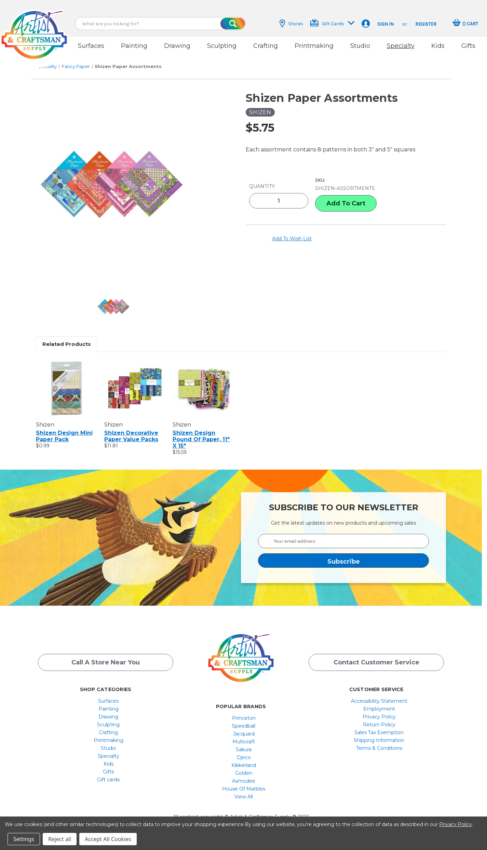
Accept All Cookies (108, 839)
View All (243, 797)
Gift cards (108, 780)
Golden (243, 773)
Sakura (244, 749)
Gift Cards (332, 23)
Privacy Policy (379, 717)
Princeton (244, 718)
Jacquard (244, 734)
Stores (291, 23)
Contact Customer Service (376, 662)
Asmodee (243, 781)
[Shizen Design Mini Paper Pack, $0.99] (66, 388)
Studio (360, 46)
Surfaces (91, 46)
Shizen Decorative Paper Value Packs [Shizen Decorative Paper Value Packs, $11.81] (131, 436)
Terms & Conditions (379, 748)
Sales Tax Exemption (379, 732)
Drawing (177, 46)
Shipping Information (379, 740)
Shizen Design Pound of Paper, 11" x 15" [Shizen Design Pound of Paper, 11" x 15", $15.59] (201, 439)
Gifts (468, 46)
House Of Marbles (243, 789)
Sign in (385, 24)
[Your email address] (343, 541)
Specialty (401, 46)
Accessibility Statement (379, 701)
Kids (438, 46)
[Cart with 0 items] (465, 23)
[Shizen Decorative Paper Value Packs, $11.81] (134, 388)
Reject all (59, 839)
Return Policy (379, 724)
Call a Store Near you (105, 662)
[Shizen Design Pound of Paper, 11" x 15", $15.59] (203, 388)
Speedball (243, 726)
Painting (134, 46)
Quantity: (262, 186)
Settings (23, 839)
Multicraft (243, 742)
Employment (379, 709)
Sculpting (221, 46)
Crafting (265, 46)
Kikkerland (243, 765)
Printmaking (314, 46)
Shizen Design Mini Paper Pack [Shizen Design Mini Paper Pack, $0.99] (64, 436)
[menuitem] (108, 701)
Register (425, 24)
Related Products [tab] (66, 344)
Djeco (244, 757)
